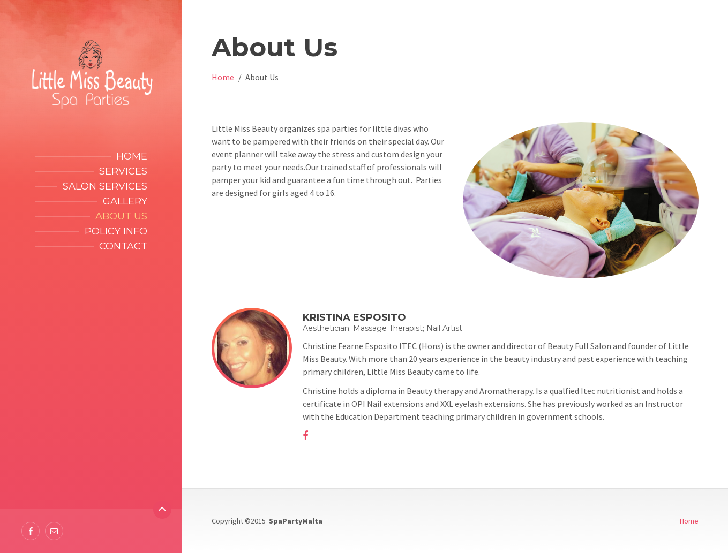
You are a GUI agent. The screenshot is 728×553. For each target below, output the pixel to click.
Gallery (125, 201)
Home (131, 156)
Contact (123, 246)
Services (123, 171)
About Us (121, 216)
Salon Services (105, 186)
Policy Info (116, 231)
